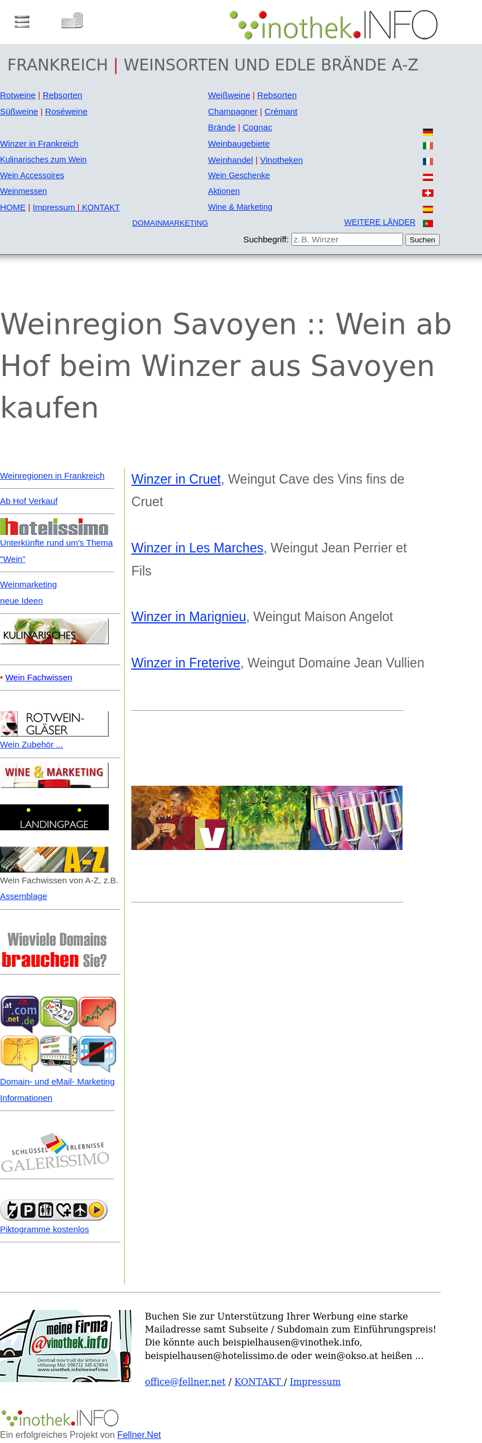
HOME (13, 207)
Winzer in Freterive (185, 663)
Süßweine (19, 111)
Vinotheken (281, 160)
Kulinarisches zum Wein (43, 159)
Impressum (57, 207)
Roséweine (66, 111)
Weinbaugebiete (239, 143)
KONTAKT (101, 207)
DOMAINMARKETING (170, 223)
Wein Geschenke (239, 175)
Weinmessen (23, 191)
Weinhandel (230, 160)
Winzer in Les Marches (197, 548)
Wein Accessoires (32, 175)
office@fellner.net (185, 1381)
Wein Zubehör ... (31, 744)
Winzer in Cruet (176, 479)
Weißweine (229, 95)
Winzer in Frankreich (39, 143)
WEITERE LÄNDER (379, 222)
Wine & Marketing (240, 206)
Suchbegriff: (266, 239)
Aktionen (224, 191)
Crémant (280, 111)
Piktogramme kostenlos (44, 1229)
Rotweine (18, 95)
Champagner (233, 111)
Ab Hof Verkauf (29, 501)
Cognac (257, 127)
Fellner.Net (139, 1435)
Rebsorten (62, 95)
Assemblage (23, 896)
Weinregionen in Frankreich (52, 475)
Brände (222, 127)
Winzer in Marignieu (188, 616)
